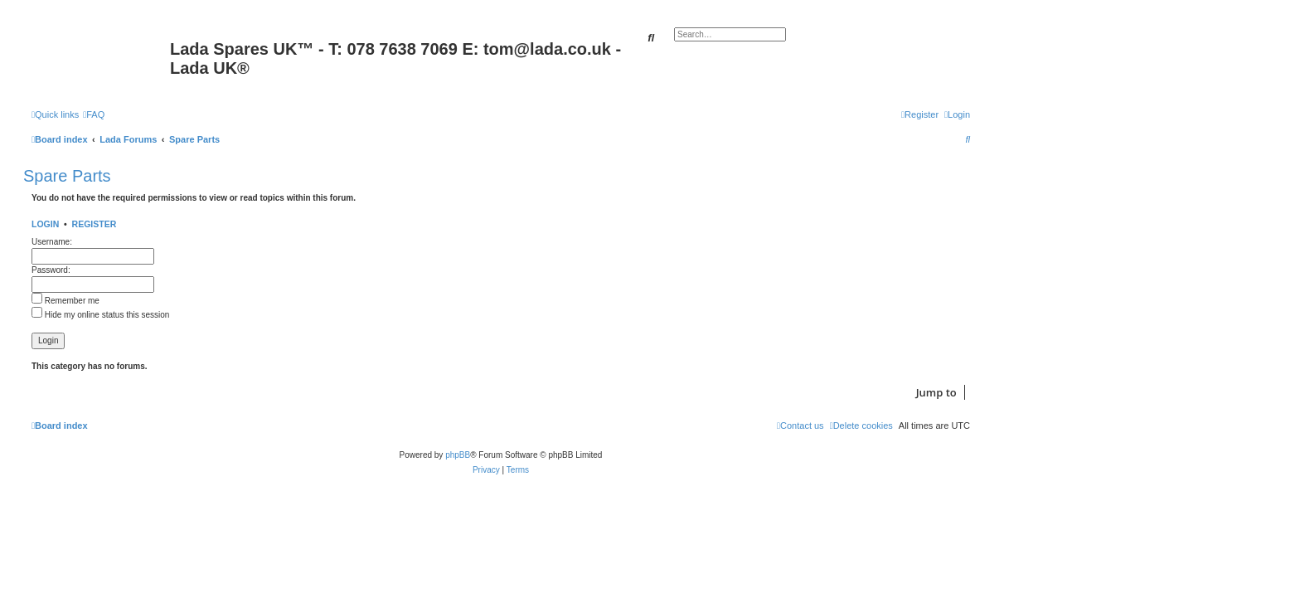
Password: (51, 270)
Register (94, 224)
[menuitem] (93, 114)
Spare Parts (67, 176)
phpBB (457, 455)
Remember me (65, 300)
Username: (52, 241)
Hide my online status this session (100, 314)
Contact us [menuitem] (800, 425)
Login (45, 224)
